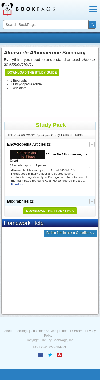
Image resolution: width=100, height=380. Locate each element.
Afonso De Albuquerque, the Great (48, 156)
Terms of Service (71, 331)
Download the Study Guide (32, 72)
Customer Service (43, 331)
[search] (45, 25)
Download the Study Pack (50, 211)
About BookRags (16, 331)
